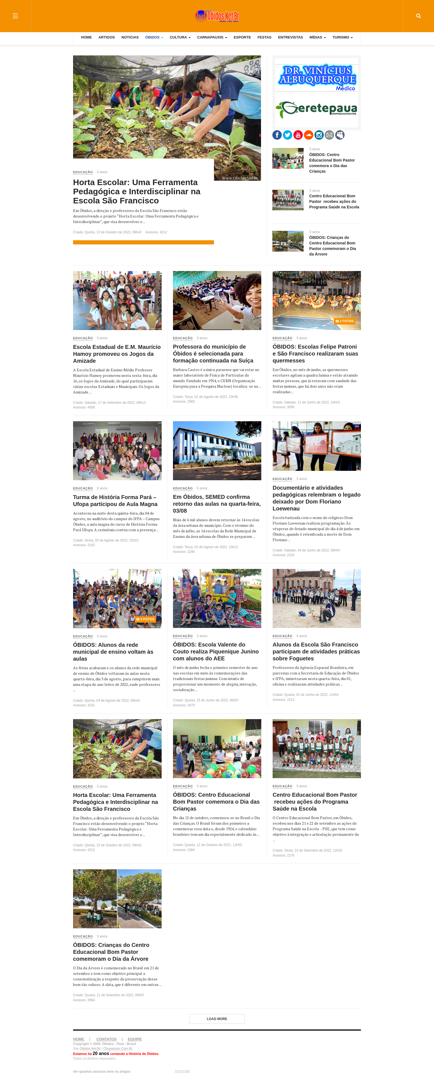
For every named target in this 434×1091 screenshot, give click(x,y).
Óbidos (154, 41)
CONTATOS (106, 1039)
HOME (78, 1039)
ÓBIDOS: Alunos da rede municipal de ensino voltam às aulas (113, 652)
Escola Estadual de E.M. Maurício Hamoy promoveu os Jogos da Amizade (117, 354)
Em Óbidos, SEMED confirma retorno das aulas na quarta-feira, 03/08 (217, 504)
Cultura (180, 41)
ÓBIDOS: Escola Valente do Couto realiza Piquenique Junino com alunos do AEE (216, 651)
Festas (264, 41)
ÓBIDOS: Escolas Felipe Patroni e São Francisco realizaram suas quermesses (315, 354)
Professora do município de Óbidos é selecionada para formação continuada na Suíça (213, 354)
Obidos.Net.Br (90, 1049)
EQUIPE (135, 1039)
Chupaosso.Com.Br (117, 1049)
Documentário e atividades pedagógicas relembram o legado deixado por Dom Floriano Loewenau (317, 498)
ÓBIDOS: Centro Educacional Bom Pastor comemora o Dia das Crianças (216, 802)
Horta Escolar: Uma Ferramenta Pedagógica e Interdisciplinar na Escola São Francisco (136, 191)
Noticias (130, 41)
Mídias (318, 41)
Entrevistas (290, 41)
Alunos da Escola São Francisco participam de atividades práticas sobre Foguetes (316, 651)
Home (86, 41)
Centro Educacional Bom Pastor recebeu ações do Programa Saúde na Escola (315, 802)
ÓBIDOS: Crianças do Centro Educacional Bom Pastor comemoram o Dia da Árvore (111, 952)
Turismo (343, 41)
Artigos (107, 41)
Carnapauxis (212, 41)
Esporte (242, 41)
